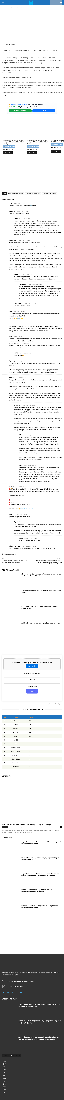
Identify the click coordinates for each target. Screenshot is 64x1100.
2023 (4, 1070)
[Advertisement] (32, 25)
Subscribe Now (32, 666)
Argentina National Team (32, 193)
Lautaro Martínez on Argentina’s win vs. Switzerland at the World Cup (36, 891)
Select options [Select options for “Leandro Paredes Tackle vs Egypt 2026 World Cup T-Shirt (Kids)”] (56, 151)
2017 (4, 1087)
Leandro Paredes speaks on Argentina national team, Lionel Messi (14, 561)
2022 (4, 1072)
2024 (4, 1067)
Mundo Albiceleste (8, 196)
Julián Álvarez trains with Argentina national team (40, 623)
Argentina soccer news (49, 193)
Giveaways (5, 827)
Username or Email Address (32, 673)
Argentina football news (15, 193)
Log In (44, 110)
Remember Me (32, 686)
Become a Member (20, 110)
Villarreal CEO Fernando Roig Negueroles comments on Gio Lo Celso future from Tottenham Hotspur (48, 562)
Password (32, 679)
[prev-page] (3, 920)
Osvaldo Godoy (13, 827)
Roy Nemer (11, 44)
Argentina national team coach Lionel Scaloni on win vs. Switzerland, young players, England (40, 875)
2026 (4, 1061)
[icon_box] (15, 987)
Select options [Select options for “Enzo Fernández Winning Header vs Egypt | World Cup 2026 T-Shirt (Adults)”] (8, 153)
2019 (4, 1081)
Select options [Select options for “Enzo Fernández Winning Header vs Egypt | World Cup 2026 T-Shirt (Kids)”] (32, 153)
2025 (4, 1064)
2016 (4, 1090)
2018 (4, 1084)
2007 (4, 1092)
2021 (4, 1075)
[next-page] (6, 920)
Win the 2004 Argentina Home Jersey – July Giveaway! (26, 824)
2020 (4, 1078)
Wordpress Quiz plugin (55, 704)
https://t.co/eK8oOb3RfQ (27, 509)
